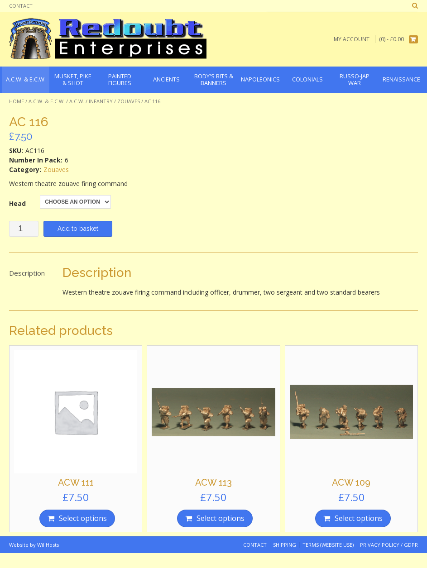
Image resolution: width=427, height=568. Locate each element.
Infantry (101, 101)
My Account (351, 39)
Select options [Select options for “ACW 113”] (221, 518)
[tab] (27, 273)
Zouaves (128, 101)
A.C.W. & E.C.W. (47, 101)
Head (17, 203)
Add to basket (78, 228)
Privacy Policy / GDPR (389, 545)
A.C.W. (76, 101)
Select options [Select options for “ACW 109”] (359, 518)
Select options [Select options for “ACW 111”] (83, 518)
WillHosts (48, 544)
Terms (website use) (328, 545)
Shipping (284, 545)
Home (16, 101)
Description (27, 272)
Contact (21, 6)
